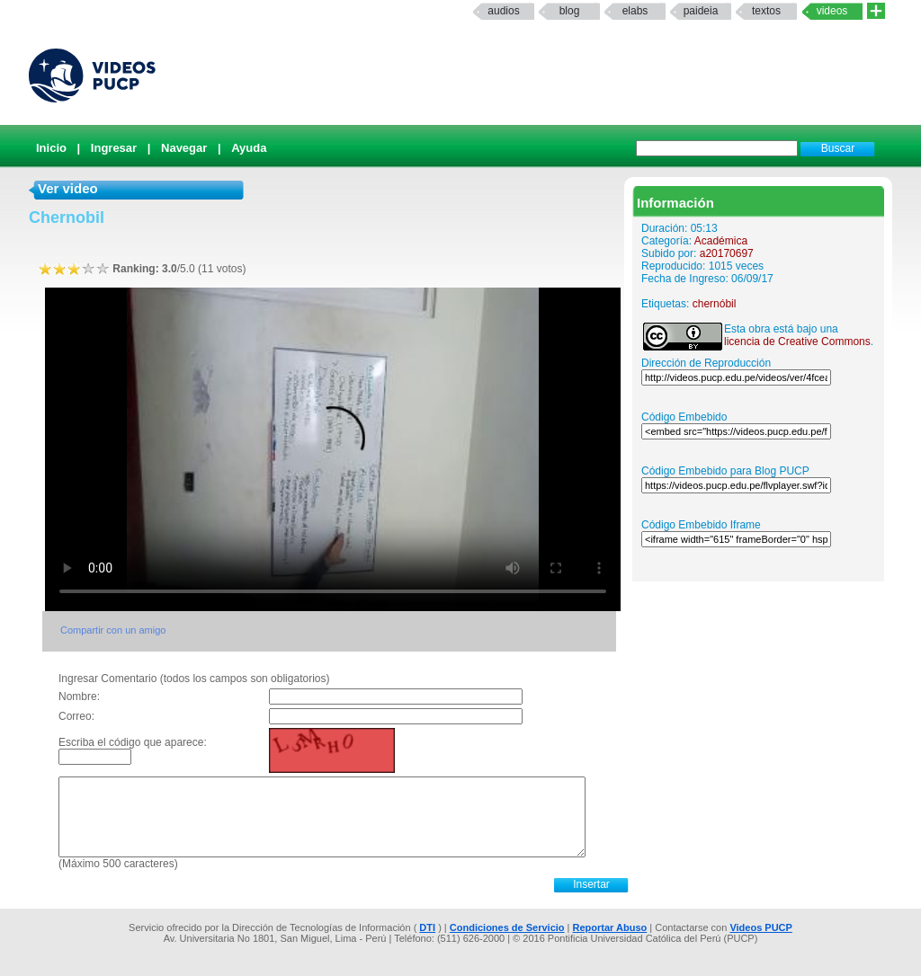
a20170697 (727, 253)
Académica (720, 241)
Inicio (51, 148)
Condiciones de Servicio (507, 927)
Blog (569, 10)
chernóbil (715, 303)
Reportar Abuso (610, 927)
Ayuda (248, 148)
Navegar (184, 148)
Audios (503, 10)
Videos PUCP (760, 927)
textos (766, 10)
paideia (701, 10)
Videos (832, 10)
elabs (635, 10)
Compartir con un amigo (112, 630)
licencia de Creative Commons (797, 341)
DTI (427, 927)
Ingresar (114, 148)
